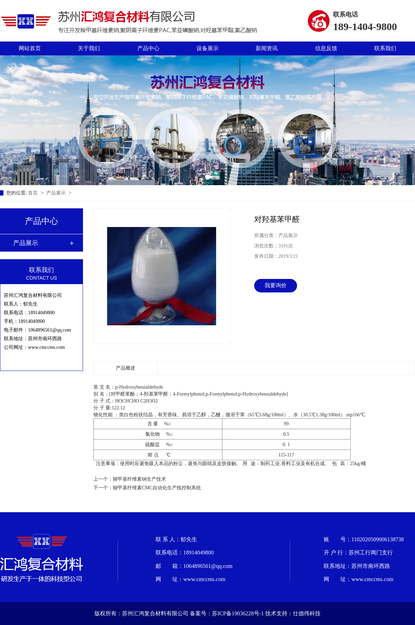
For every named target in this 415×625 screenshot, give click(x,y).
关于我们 (89, 48)
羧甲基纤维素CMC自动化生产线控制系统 (157, 487)
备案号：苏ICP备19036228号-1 (227, 613)
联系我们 (385, 48)
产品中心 (148, 48)
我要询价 (276, 285)
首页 (33, 193)
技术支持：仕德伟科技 (293, 613)
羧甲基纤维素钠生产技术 (139, 479)
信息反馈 (326, 48)
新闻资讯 (267, 48)
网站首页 (30, 48)
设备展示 (207, 48)
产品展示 (56, 193)
